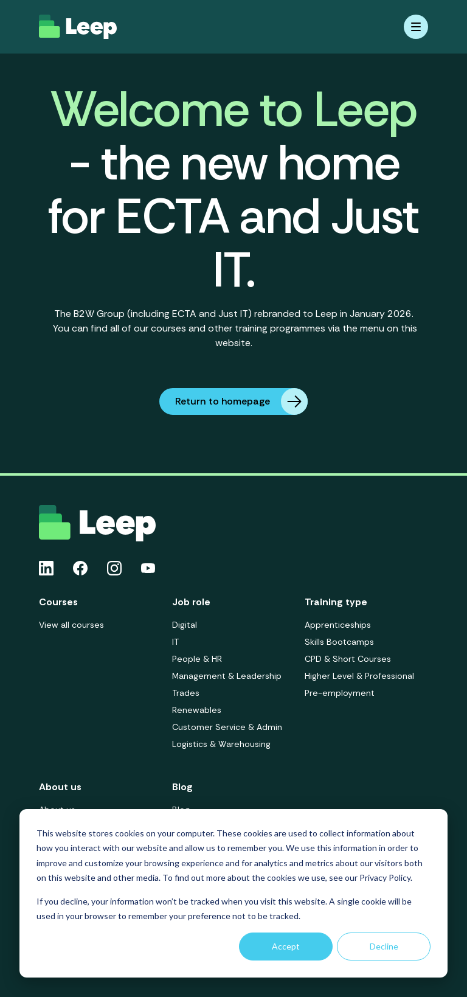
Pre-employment (340, 692)
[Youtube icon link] (148, 568)
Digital (184, 624)
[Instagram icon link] (114, 568)
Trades (185, 692)
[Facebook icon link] (80, 568)
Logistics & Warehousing (221, 743)
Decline (384, 946)
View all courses (71, 624)
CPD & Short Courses (348, 658)
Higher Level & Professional (359, 675)
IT (175, 641)
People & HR (197, 658)
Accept (286, 946)
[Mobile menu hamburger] (416, 27)
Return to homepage (241, 401)
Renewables (196, 709)
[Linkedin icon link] (46, 568)
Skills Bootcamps (339, 641)
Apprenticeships (338, 624)
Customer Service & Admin (227, 726)
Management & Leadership (227, 675)
